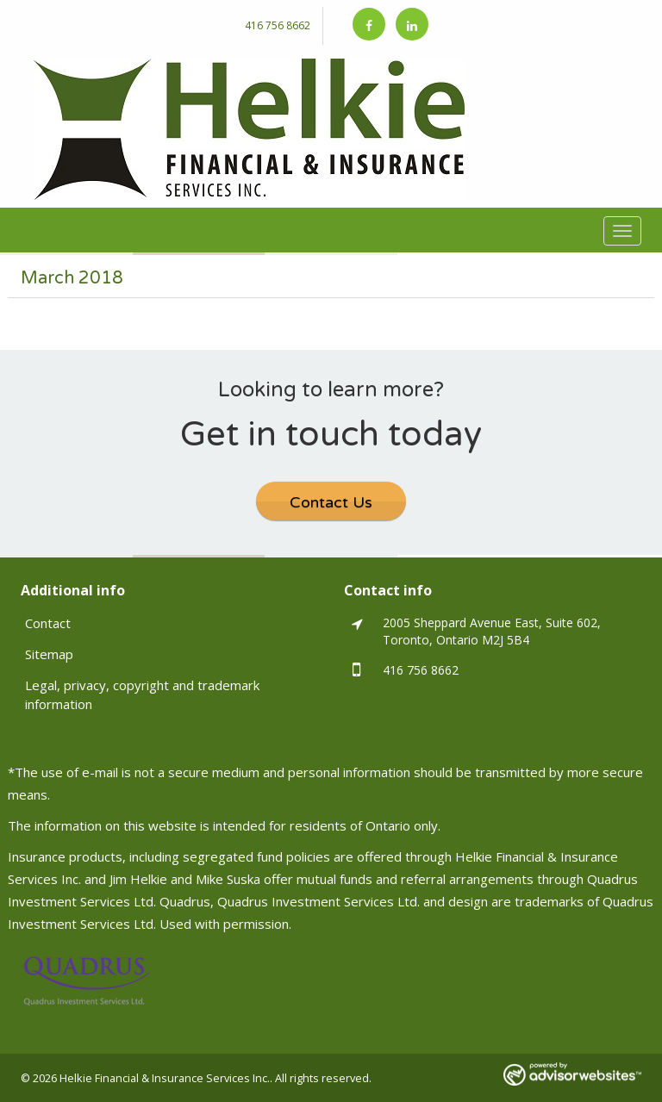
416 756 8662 (277, 25)
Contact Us (331, 502)
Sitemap (49, 654)
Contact (48, 623)
